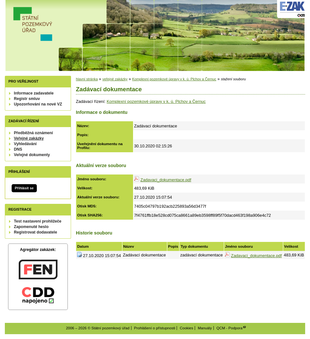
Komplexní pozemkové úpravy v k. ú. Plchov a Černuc (174, 79)
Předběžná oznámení (33, 133)
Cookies (186, 328)
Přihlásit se (24, 188)
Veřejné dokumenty (32, 155)
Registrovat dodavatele (35, 232)
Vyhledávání (25, 144)
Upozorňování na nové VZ (38, 104)
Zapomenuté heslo (31, 226)
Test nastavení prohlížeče (37, 221)
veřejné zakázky (115, 79)
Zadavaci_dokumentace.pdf (165, 179)
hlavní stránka (87, 79)
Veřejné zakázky (29, 138)
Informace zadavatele (34, 93)
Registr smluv (27, 98)
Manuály (205, 328)
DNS (18, 149)
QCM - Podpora (229, 328)
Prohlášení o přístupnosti (154, 328)
